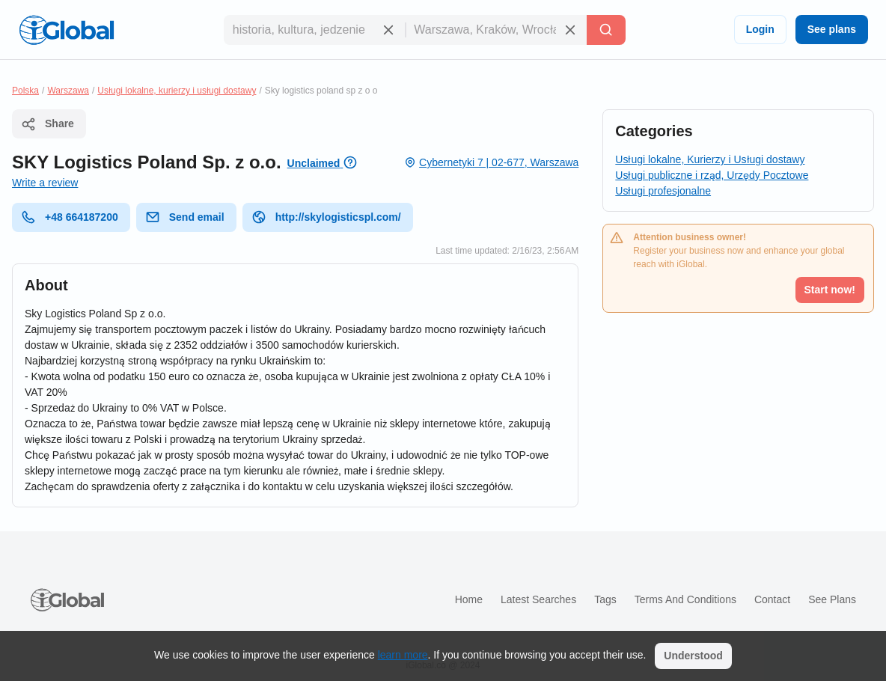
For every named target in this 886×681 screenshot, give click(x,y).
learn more (403, 655)
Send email (184, 217)
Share (47, 124)
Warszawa (68, 91)
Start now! (829, 289)
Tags (605, 599)
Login (760, 29)
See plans (831, 29)
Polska (25, 91)
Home (469, 599)
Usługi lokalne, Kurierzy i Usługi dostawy (709, 159)
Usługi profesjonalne (663, 191)
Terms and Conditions (685, 599)
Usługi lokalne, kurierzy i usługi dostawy (176, 91)
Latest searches (538, 599)
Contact (772, 599)
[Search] (606, 30)
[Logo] (66, 30)
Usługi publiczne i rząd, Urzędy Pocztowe (711, 175)
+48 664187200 (69, 217)
